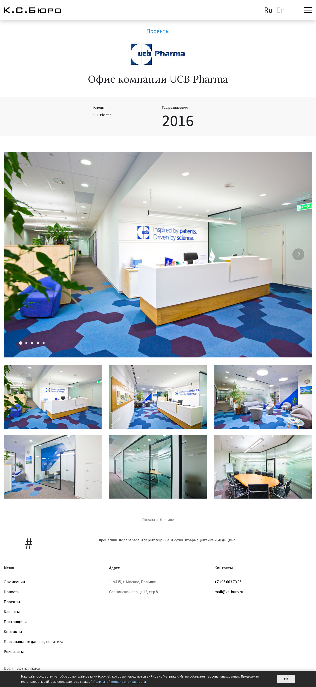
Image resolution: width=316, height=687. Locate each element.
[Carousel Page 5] (44, 343)
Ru (268, 10)
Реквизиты (14, 651)
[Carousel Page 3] (32, 343)
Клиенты (12, 611)
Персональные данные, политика (33, 641)
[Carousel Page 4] (38, 343)
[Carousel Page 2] (26, 343)
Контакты (13, 631)
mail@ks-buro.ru (228, 591)
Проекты (158, 31)
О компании (14, 581)
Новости (11, 591)
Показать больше (158, 519)
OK (286, 679)
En (280, 10)
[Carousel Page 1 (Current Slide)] (20, 343)
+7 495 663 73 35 (228, 581)
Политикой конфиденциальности (119, 681)
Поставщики (15, 621)
